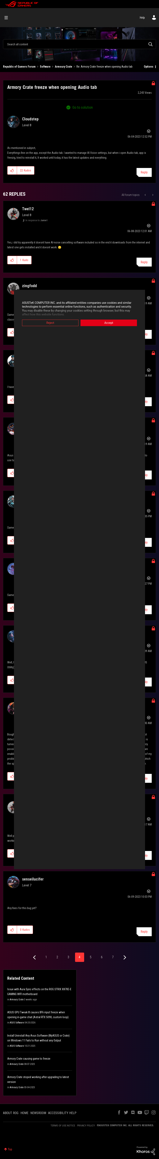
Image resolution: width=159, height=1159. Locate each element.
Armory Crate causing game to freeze (28, 1058)
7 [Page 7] (113, 957)
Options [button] (148, 66)
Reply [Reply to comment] (144, 262)
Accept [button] (108, 322)
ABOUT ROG (10, 1113)
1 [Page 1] (46, 957)
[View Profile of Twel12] (28, 208)
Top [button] (10, 1149)
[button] (12, 170)
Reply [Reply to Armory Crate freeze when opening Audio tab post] (144, 172)
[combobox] (79, 44)
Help (142, 17)
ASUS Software (17, 1022)
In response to (36, 220)
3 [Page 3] (68, 957)
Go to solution (82, 107)
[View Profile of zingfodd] (29, 285)
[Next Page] (124, 957)
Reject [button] (50, 322)
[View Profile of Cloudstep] (30, 119)
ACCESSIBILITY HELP (62, 1113)
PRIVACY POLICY (86, 1125)
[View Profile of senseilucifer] (33, 879)
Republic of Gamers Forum (19, 66)
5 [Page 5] (90, 957)
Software (45, 66)
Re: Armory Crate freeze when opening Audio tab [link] (104, 66)
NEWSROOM (38, 1113)
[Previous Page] (35, 957)
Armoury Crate (63, 66)
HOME (24, 1113)
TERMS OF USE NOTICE (63, 1125)
